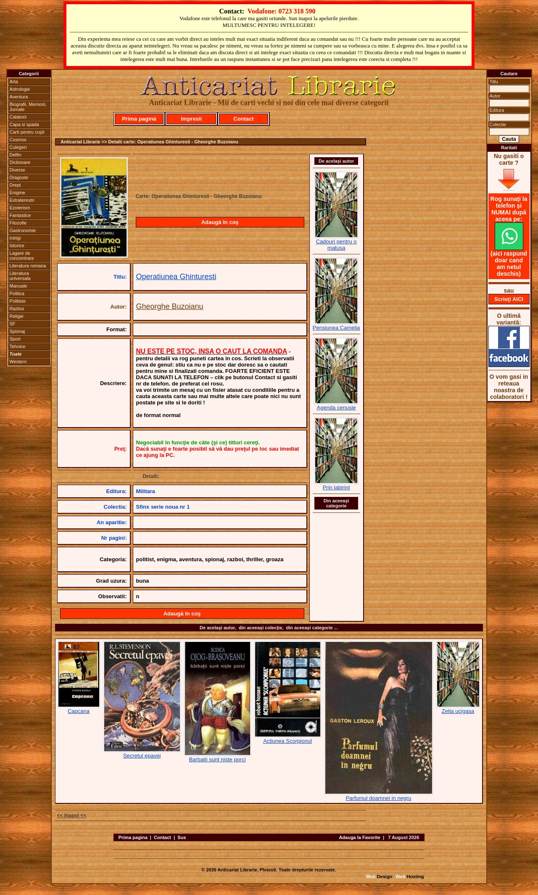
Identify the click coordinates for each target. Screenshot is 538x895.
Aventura (19, 96)
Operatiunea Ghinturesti (176, 276)
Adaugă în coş (220, 222)
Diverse (17, 169)
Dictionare (20, 162)
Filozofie (18, 222)
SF (13, 323)
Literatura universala (20, 276)
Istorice (17, 245)
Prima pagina (133, 837)
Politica (17, 293)
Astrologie (20, 89)
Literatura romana (28, 265)
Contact (243, 119)
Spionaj (17, 331)
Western (18, 361)
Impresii (191, 119)
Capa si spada (24, 124)
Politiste (18, 301)
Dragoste (19, 177)
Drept (15, 184)
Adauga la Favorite (359, 837)
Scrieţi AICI (508, 299)
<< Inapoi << (72, 815)
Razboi (17, 308)
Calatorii (18, 116)
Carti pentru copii (27, 132)
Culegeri (18, 147)
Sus (181, 837)
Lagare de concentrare (22, 256)
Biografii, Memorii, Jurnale (28, 107)
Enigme (17, 192)
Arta (14, 81)
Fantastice (20, 215)
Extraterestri (22, 200)
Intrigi (15, 237)
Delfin (15, 154)
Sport (15, 338)
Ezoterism (20, 207)
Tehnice (18, 346)
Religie (17, 316)
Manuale (18, 285)
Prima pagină (139, 119)
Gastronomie (23, 230)
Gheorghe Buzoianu (169, 306)
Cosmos (18, 139)
